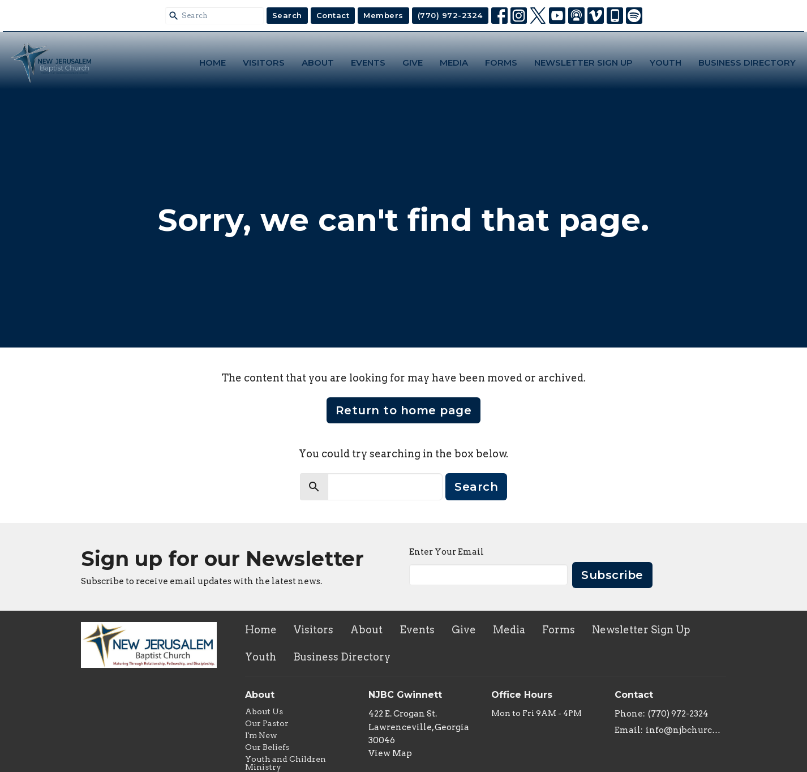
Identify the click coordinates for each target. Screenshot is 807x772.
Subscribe (612, 575)
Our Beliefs (267, 747)
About (318, 62)
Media (454, 62)
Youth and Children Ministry (285, 762)
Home (212, 62)
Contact (333, 15)
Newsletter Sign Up (583, 62)
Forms (501, 62)
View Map (390, 753)
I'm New (261, 735)
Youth (665, 62)
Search (287, 15)
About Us (264, 711)
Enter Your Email (446, 552)
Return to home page (404, 410)
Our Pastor (267, 723)
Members (383, 15)
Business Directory (747, 62)
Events (368, 62)
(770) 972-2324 (450, 15)
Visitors (264, 62)
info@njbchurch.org (686, 730)
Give (412, 62)
